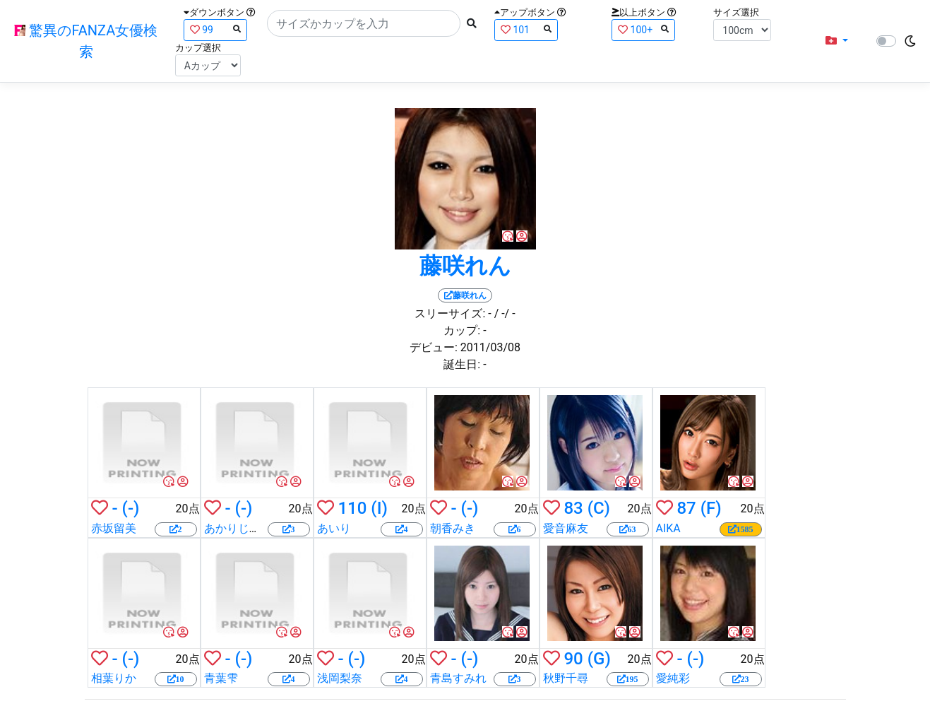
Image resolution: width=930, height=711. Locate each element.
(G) (599, 659)
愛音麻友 (565, 528)
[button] (836, 41)
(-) (131, 508)
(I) (379, 508)
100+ (643, 29)
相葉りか (113, 678)
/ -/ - (504, 313)
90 (573, 659)
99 (215, 29)
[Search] (363, 23)
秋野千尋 (565, 678)
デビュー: (434, 347)
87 (686, 508)
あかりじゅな (238, 528)
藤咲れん (465, 265)
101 (526, 29)
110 (352, 508)
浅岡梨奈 (339, 678)
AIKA (668, 528)
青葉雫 (221, 678)
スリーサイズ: (450, 313)
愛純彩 (673, 678)
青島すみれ (458, 678)
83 (573, 508)
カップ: (461, 330)
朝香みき (452, 528)
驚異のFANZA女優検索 (85, 41)
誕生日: (461, 364)
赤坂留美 (113, 528)
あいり (334, 528)
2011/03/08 (490, 347)
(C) (599, 508)
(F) (711, 508)
